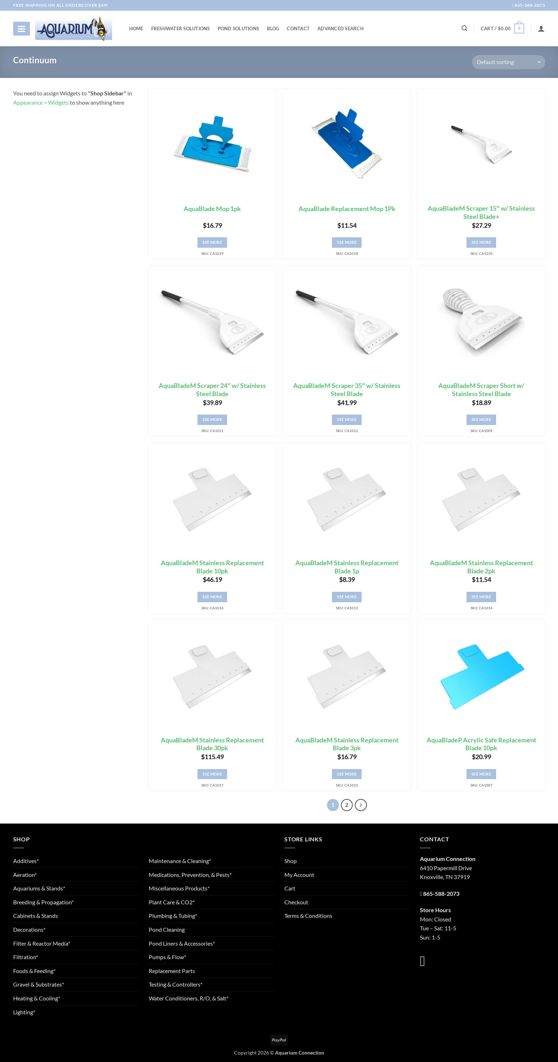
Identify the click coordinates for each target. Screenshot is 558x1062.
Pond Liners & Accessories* (182, 943)
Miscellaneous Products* (179, 888)
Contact (298, 28)
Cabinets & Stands (35, 915)
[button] (502, 28)
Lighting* (24, 1012)
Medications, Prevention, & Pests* (190, 874)
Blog (273, 28)
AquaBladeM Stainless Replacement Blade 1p (347, 567)
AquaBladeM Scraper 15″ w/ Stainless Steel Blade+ (481, 212)
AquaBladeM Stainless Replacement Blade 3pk (347, 744)
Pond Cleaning (167, 929)
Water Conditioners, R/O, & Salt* (188, 998)
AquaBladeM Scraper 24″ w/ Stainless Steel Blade (212, 390)
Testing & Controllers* (175, 984)
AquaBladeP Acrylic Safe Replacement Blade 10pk (481, 744)
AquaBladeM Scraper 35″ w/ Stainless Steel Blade (346, 390)
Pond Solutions (238, 28)
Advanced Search (340, 28)
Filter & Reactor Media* (41, 943)
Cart (289, 888)
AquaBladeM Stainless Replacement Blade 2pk (481, 567)
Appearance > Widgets (41, 102)
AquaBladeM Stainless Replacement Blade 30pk (212, 744)
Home (136, 28)
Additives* (26, 860)
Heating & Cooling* (36, 998)
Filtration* (25, 956)
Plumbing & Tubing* (173, 915)
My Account (299, 874)
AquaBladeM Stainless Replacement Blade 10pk (212, 567)
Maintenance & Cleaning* (180, 860)
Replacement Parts (172, 970)
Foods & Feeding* (34, 970)
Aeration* (25, 874)
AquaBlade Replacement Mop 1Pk (347, 208)
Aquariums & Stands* (39, 888)
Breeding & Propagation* (43, 902)
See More (212, 242)
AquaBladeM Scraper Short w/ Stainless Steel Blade (481, 390)
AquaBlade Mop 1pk (212, 208)
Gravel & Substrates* (38, 984)
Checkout (296, 902)
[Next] (361, 805)
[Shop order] (508, 62)
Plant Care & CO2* (172, 902)
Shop (290, 860)
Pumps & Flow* (167, 956)
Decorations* (29, 929)
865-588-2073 (528, 5)
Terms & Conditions (308, 915)
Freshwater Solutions (180, 28)
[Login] (541, 28)
